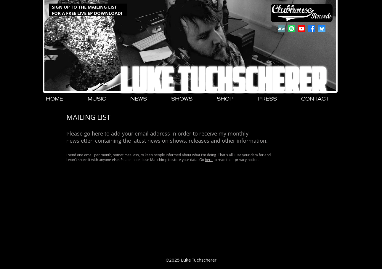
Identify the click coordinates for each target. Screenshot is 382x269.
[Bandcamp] (281, 28)
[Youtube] (301, 28)
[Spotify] (291, 28)
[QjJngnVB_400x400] (321, 28)
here (97, 133)
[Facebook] (311, 28)
